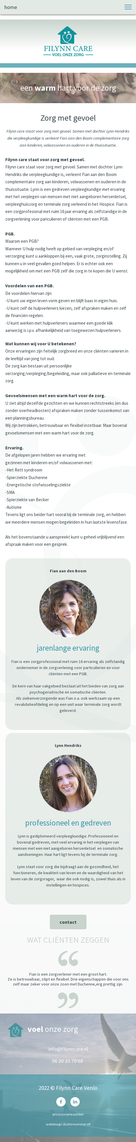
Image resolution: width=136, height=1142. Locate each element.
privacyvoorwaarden (68, 1114)
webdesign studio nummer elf (68, 1124)
